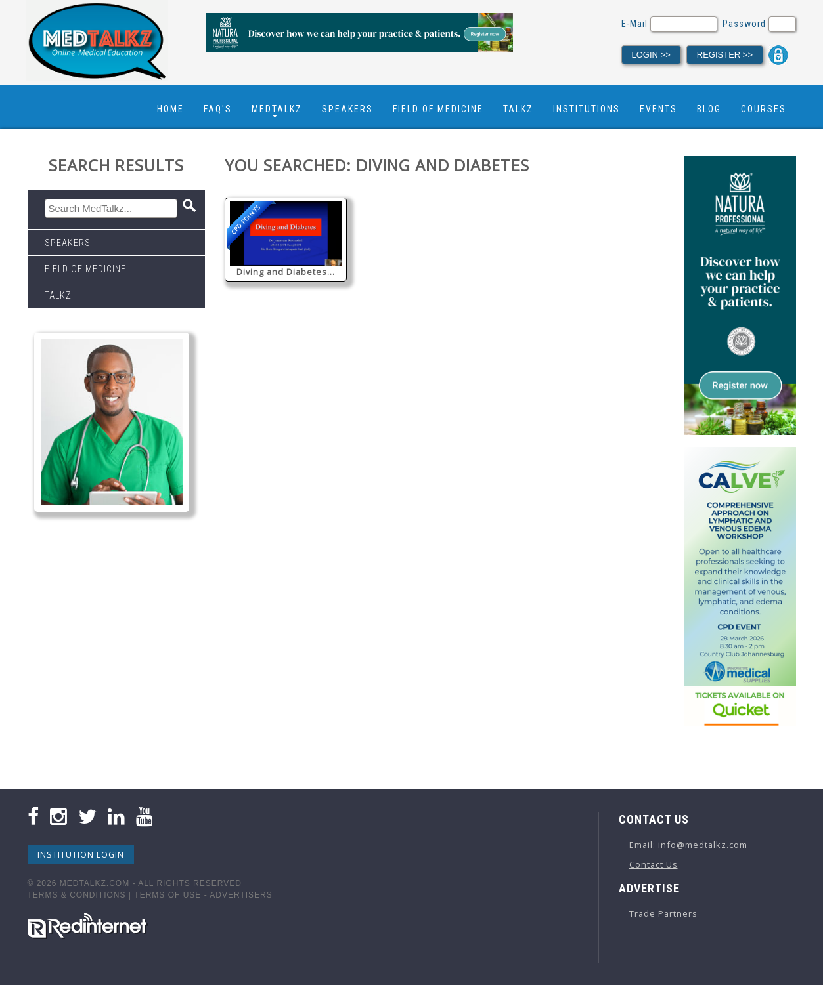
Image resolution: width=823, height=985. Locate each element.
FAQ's (218, 109)
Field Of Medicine (438, 109)
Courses (763, 109)
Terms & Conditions (77, 895)
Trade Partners (663, 913)
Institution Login (80, 854)
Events (658, 109)
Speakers (347, 109)
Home (170, 109)
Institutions (586, 109)
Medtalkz (277, 109)
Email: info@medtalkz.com (688, 844)
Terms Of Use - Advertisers (203, 895)
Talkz (518, 109)
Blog (709, 109)
